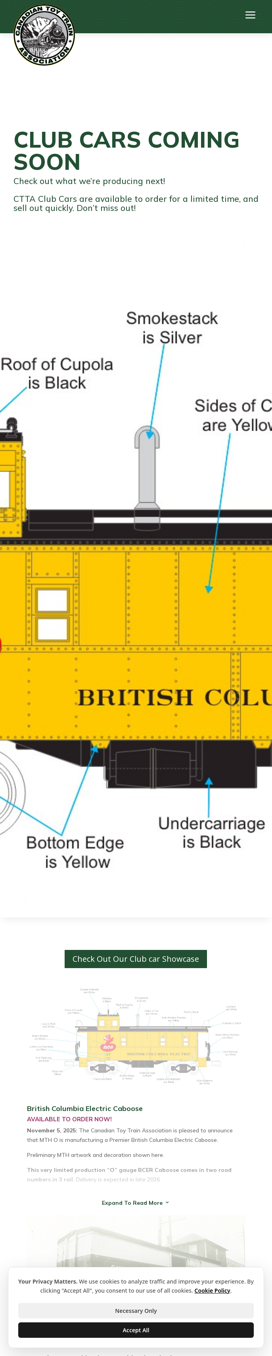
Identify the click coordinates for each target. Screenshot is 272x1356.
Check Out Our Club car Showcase (136, 958)
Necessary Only (136, 1310)
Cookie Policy (212, 1290)
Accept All (136, 1330)
